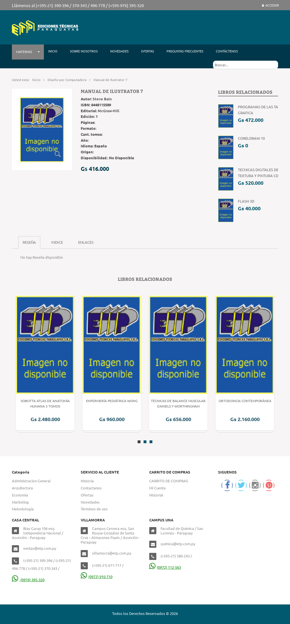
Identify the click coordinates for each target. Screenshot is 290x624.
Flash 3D (246, 201)
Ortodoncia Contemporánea (245, 400)
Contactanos (91, 487)
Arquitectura (22, 487)
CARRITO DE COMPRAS (168, 480)
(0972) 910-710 (96, 576)
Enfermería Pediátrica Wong (112, 400)
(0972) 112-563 (165, 567)
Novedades (90, 502)
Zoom (58, 154)
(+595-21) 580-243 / (176, 555)
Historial (156, 495)
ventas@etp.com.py (39, 548)
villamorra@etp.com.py (111, 553)
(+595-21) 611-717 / (107, 565)
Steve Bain (102, 98)
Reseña (29, 242)
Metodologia (23, 508)
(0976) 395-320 (28, 579)
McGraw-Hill (108, 110)
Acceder (270, 5)
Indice (57, 242)
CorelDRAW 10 (251, 138)
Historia (87, 480)
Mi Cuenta (157, 487)
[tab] (29, 242)
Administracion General (31, 480)
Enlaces (85, 242)
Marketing (20, 502)
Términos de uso (94, 508)
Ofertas (87, 495)
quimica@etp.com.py (178, 543)
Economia (20, 495)
